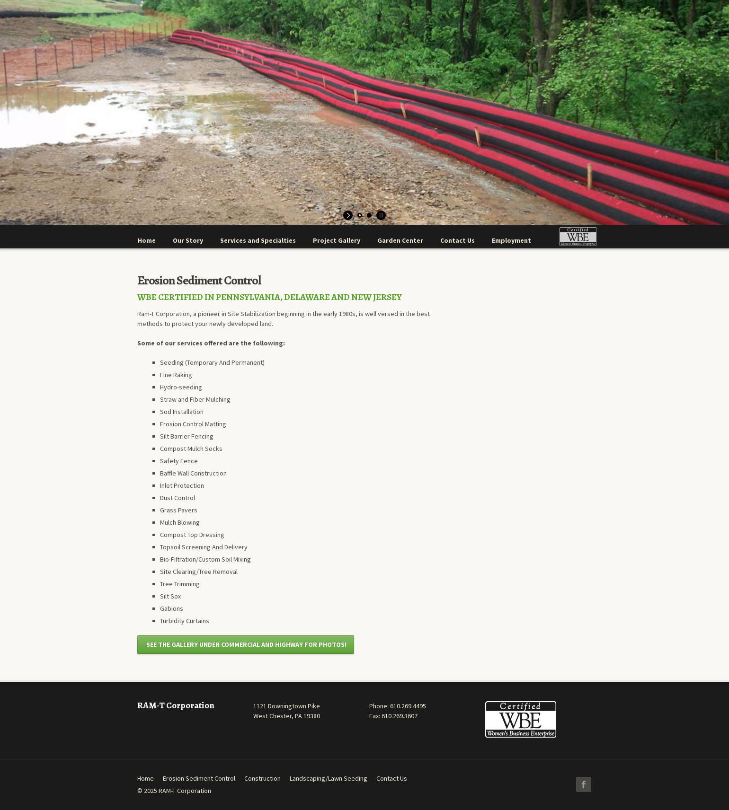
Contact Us (391, 778)
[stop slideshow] (380, 215)
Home (145, 778)
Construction (262, 778)
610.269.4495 (408, 706)
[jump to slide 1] (359, 215)
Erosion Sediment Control (199, 778)
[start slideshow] (349, 215)
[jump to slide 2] (369, 215)
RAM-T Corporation (185, 790)
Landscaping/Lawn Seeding (328, 778)
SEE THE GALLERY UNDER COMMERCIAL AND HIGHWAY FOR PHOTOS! (246, 644)
